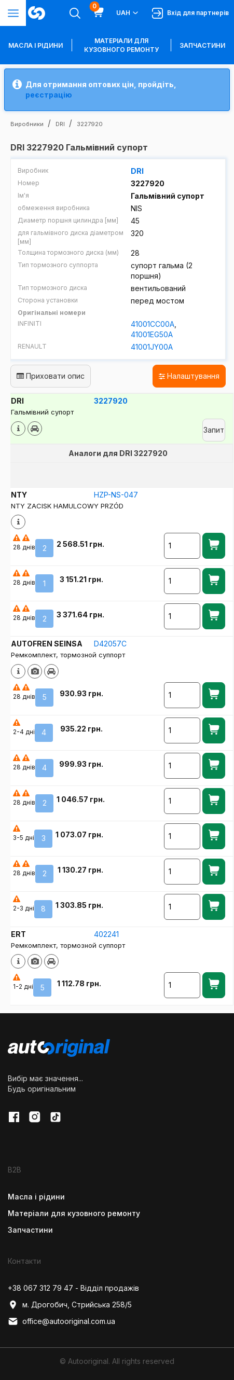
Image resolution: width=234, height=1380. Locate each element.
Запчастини (202, 45)
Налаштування (189, 375)
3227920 (111, 400)
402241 (106, 934)
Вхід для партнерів (190, 13)
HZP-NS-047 (116, 494)
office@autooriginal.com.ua (61, 1321)
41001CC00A (152, 324)
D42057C (110, 643)
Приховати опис (51, 375)
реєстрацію (48, 94)
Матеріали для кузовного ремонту (121, 45)
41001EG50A (152, 334)
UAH (128, 13)
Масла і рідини (36, 1196)
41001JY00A (152, 346)
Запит (213, 429)
